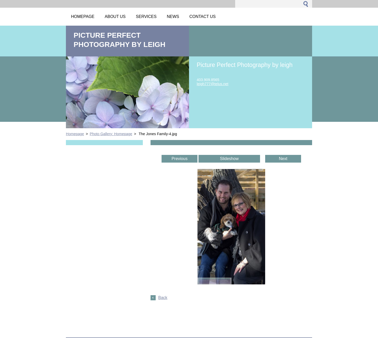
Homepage (75, 134)
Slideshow (229, 158)
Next (283, 158)
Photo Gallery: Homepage (111, 134)
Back (162, 297)
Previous (179, 158)
